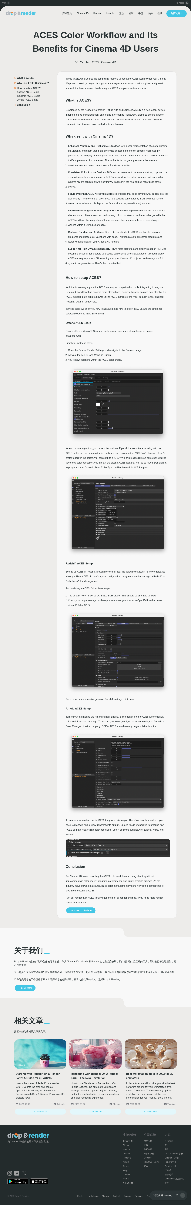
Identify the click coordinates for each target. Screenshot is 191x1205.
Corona (126, 1174)
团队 (167, 1149)
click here (129, 699)
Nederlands (93, 1196)
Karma (126, 1178)
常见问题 (148, 1141)
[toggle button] (187, 3)
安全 (146, 1166)
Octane (126, 1153)
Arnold (126, 1162)
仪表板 (168, 1170)
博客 (167, 1183)
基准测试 (169, 1174)
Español (127, 1196)
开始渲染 (67, 13)
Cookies (147, 1158)
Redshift (127, 1158)
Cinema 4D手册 (172, 1158)
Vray (125, 1170)
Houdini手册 (170, 1162)
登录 (159, 13)
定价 (121, 13)
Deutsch (116, 1196)
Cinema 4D (83, 13)
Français (139, 1196)
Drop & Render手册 (174, 1153)
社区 (131, 13)
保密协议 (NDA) (151, 1162)
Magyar (105, 1196)
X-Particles (128, 1183)
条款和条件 (149, 1153)
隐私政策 (148, 1149)
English (80, 1196)
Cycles (126, 1166)
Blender (97, 13)
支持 (150, 13)
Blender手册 (170, 1166)
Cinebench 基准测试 (174, 1178)
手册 (140, 13)
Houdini (110, 13)
